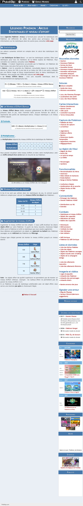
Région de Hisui (65, 151)
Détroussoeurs (65, 227)
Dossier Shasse (71, 316)
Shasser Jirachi (66, 325)
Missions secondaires (68, 90)
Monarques (64, 225)
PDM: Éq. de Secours (73, 335)
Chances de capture (67, 125)
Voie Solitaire (65, 233)
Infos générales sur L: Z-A (70, 323)
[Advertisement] (70, 485)
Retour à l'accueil (29, 295)
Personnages (64, 162)
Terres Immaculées (67, 115)
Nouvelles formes (66, 67)
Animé (44, 5)
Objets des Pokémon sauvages (71, 252)
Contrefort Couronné (67, 113)
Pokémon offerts (66, 133)
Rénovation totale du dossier (71, 331)
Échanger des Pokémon (68, 198)
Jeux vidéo (33, 5)
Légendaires (64, 131)
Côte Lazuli (64, 111)
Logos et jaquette (66, 274)
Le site (65, 5)
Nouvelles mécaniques (68, 71)
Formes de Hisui (66, 65)
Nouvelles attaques (67, 74)
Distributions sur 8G (67, 204)
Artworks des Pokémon (68, 276)
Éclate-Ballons (65, 178)
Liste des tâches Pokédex (69, 247)
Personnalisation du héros (69, 172)
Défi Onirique (65, 237)
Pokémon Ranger (72, 328)
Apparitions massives (67, 141)
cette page (49, 41)
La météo (63, 158)
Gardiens (63, 164)
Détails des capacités (67, 216)
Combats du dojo (66, 229)
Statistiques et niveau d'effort (70, 214)
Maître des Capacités (67, 221)
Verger (62, 190)
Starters (63, 61)
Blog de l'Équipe (66, 292)
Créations (55, 5)
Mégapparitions (66, 144)
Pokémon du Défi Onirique (69, 240)
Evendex (63, 207)
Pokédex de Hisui (66, 123)
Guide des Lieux (66, 88)
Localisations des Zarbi (68, 97)
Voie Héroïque (65, 231)
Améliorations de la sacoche (70, 186)
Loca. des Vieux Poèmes (68, 99)
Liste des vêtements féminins (70, 266)
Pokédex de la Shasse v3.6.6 (71, 319)
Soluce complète (65, 86)
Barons (62, 135)
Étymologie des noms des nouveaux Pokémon (68, 77)
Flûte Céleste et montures (69, 176)
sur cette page (38, 74)
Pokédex (32, 62)
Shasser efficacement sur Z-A (71, 321)
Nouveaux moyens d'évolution (71, 69)
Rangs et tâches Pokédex (69, 180)
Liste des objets (65, 249)
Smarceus (63, 174)
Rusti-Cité (63, 153)
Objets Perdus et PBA (67, 188)
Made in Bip (19, 5)
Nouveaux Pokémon (67, 63)
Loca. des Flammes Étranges (70, 95)
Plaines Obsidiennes (67, 106)
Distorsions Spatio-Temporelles (66, 138)
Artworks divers (65, 280)
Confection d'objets (67, 184)
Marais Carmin (65, 109)
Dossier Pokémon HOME (68, 200)
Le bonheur (64, 127)
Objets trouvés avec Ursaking (70, 254)
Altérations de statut (67, 218)
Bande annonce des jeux (69, 284)
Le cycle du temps (66, 155)
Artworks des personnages (69, 278)
